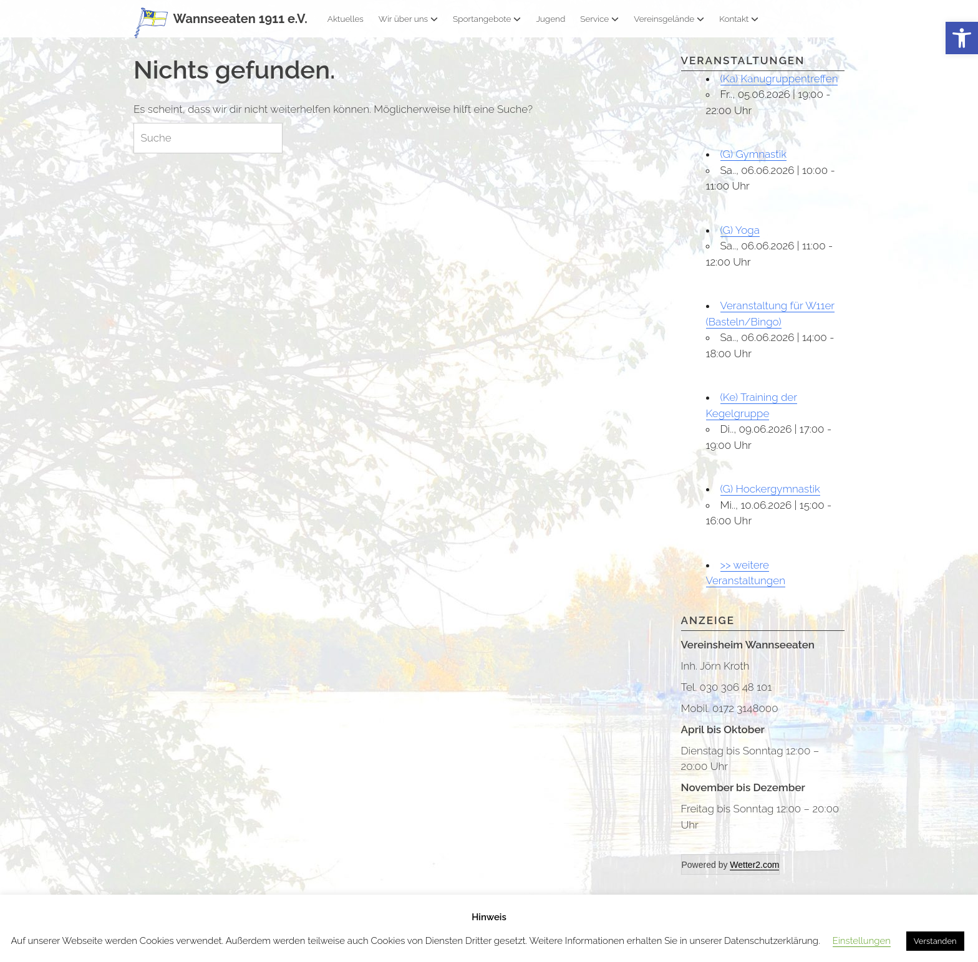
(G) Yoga (740, 230)
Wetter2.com (754, 865)
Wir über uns (408, 19)
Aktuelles (345, 19)
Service (599, 19)
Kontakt (738, 19)
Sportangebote (487, 19)
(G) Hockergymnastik (770, 489)
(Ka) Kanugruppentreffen (779, 78)
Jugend (550, 19)
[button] (962, 38)
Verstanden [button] (935, 941)
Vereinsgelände (669, 19)
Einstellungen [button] (862, 940)
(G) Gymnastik (753, 154)
